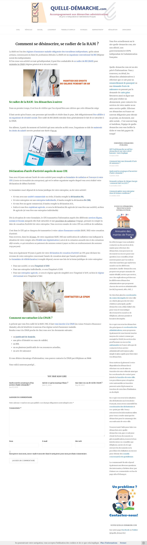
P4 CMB (87, 200)
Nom (11, 441)
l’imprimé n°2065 (42, 266)
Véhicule (28, 29)
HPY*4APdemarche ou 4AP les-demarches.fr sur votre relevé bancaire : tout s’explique (121, 151)
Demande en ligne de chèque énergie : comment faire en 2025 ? (123, 182)
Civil (18, 29)
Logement (52, 29)
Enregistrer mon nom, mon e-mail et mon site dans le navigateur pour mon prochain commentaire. (48, 454)
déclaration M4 (77, 197)
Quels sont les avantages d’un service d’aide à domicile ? (123, 172)
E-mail (44, 441)
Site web (78, 441)
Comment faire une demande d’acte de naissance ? (123, 162)
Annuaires (126, 29)
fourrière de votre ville (126, 377)
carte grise (125, 92)
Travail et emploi (68, 29)
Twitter (135, 530)
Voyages (83, 29)
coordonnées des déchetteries (121, 407)
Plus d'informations (108, 543)
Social (40, 29)
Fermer (123, 543)
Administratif (97, 29)
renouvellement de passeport (122, 83)
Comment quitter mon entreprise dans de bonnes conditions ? (121, 192)
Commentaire (15, 408)
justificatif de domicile (25, 337)
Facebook (125, 530)
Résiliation (112, 29)
